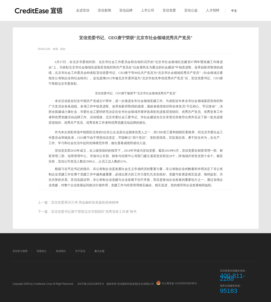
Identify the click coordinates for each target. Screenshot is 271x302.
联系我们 (61, 251)
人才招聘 (212, 10)
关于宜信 (80, 251)
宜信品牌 (126, 10)
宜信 (39, 12)
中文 (234, 10)
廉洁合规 (99, 251)
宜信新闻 (104, 10)
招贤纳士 (42, 251)
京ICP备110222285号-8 (90, 283)
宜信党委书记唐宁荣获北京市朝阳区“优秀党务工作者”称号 (94, 211)
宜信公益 (191, 10)
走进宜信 (82, 10)
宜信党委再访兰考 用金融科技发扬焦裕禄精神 (85, 202)
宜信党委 (169, 10)
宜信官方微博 (20, 251)
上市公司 (147, 10)
